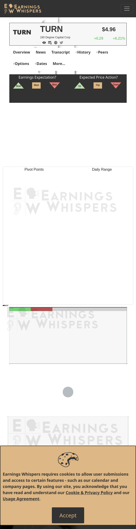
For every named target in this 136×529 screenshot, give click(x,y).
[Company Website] (54, 42)
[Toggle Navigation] (127, 8)
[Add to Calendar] (49, 42)
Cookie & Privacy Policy (89, 492)
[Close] (68, 515)
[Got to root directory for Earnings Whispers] (22, 8)
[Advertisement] (68, 135)
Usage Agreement (21, 498)
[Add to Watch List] (43, 42)
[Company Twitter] (60, 42)
